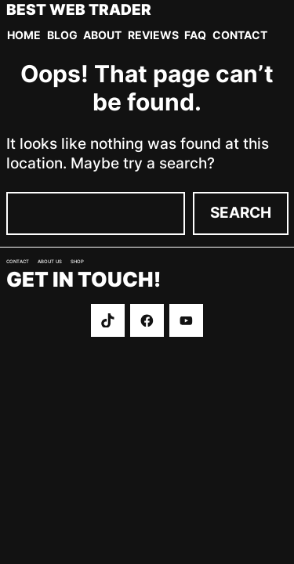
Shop (77, 261)
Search (240, 213)
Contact (239, 35)
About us (50, 261)
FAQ (195, 35)
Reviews (153, 35)
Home (24, 35)
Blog (62, 35)
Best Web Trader (78, 10)
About (102, 35)
